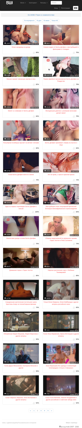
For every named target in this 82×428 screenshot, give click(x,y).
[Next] (51, 410)
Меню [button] (23, 3)
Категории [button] (33, 3)
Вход (56, 8)
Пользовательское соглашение (27, 423)
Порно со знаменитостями (45, 15)
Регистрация (65, 8)
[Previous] (30, 410)
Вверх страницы (71, 423)
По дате (39, 20)
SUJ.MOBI (31, 15)
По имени (46, 20)
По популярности (29, 20)
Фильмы (44, 3)
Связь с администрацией (9, 423)
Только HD (55, 20)
